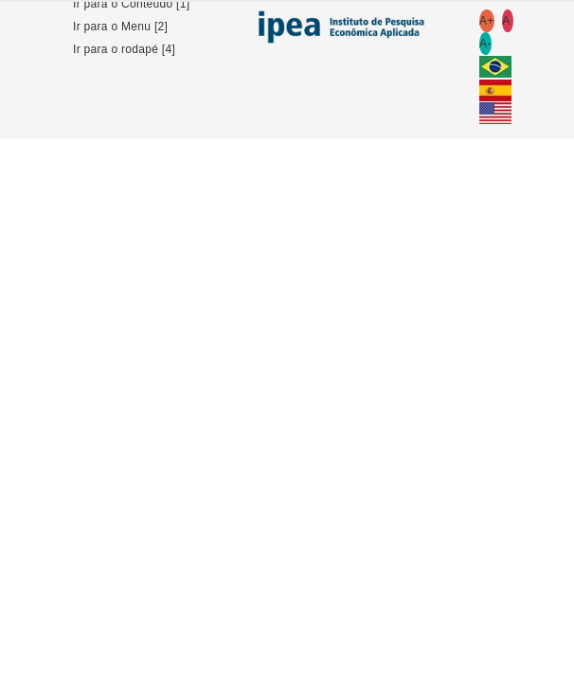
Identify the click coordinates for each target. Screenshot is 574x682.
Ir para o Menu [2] (120, 26)
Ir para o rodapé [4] (124, 49)
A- (485, 43)
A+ (486, 20)
